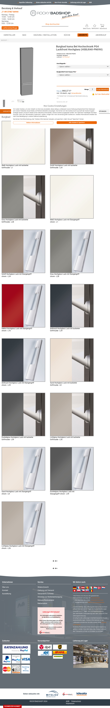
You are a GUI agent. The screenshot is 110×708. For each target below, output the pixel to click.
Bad (24, 35)
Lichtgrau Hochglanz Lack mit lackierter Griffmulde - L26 (65, 438)
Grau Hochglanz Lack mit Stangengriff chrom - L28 (64, 275)
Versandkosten (76, 93)
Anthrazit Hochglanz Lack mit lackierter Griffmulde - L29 (65, 329)
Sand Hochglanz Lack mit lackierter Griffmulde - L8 (63, 384)
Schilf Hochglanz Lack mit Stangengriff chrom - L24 (17, 275)
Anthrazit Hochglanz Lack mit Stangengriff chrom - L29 (18, 384)
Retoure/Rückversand (46, 600)
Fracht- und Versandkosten (96, 602)
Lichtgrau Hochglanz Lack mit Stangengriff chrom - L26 (18, 547)
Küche (67, 35)
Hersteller (9, 35)
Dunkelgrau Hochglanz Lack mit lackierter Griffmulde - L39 (17, 438)
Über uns (5, 587)
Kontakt (5, 590)
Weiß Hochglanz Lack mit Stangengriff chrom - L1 (64, 221)
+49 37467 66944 (10, 12)
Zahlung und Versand (46, 590)
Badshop (4, 40)
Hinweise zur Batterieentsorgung (50, 597)
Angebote (83, 35)
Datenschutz (76, 701)
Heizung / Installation (45, 35)
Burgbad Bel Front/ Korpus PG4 (66, 72)
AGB (67, 701)
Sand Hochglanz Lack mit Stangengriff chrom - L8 (16, 493)
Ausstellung (6, 594)
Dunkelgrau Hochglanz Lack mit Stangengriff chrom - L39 (62, 493)
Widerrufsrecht (43, 587)
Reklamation (42, 603)
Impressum (70, 703)
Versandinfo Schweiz (46, 594)
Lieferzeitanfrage (10, 28)
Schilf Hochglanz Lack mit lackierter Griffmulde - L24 (63, 166)
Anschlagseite (61, 63)
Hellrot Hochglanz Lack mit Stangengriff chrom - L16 (17, 329)
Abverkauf (101, 35)
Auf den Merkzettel (102, 94)
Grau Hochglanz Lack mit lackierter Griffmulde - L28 (15, 221)
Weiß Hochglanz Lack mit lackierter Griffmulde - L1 (15, 166)
